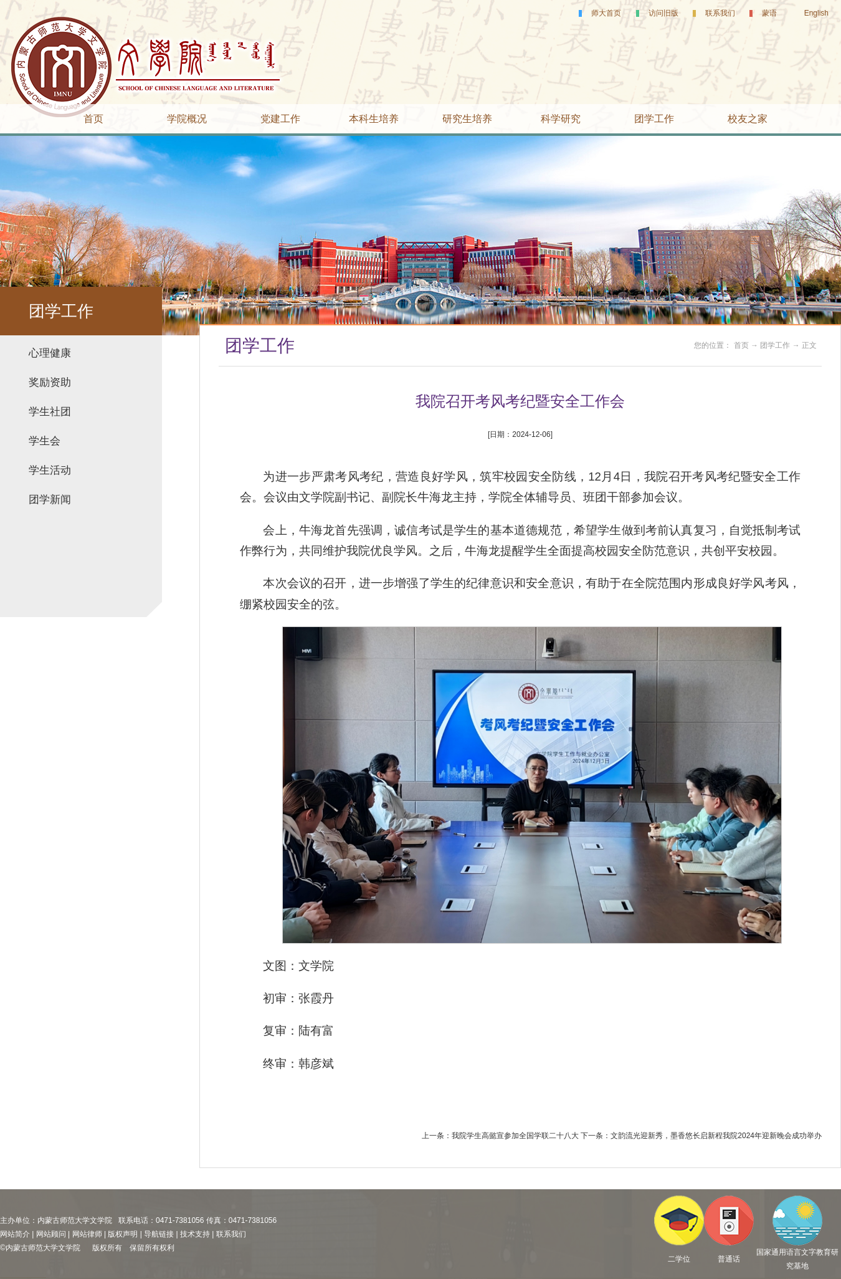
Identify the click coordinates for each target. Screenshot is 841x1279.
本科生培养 (374, 118)
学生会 (44, 441)
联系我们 (720, 13)
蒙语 (769, 13)
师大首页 (606, 13)
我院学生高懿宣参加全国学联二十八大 (515, 1135)
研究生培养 (467, 118)
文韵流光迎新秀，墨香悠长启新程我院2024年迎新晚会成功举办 (716, 1135)
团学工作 (654, 118)
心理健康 (50, 353)
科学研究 (561, 118)
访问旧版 (663, 13)
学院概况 (187, 118)
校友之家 (747, 118)
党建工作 (280, 118)
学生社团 (50, 412)
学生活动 (50, 470)
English (816, 13)
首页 (93, 118)
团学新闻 (50, 499)
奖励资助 (50, 382)
